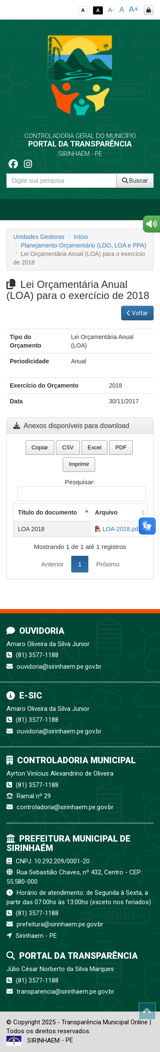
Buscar (135, 180)
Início (81, 236)
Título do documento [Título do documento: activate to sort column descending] (47, 512)
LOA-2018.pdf (117, 529)
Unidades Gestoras (38, 236)
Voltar (137, 313)
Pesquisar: (81, 489)
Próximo (107, 564)
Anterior (52, 564)
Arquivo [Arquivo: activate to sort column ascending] (106, 512)
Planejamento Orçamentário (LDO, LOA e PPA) (83, 245)
